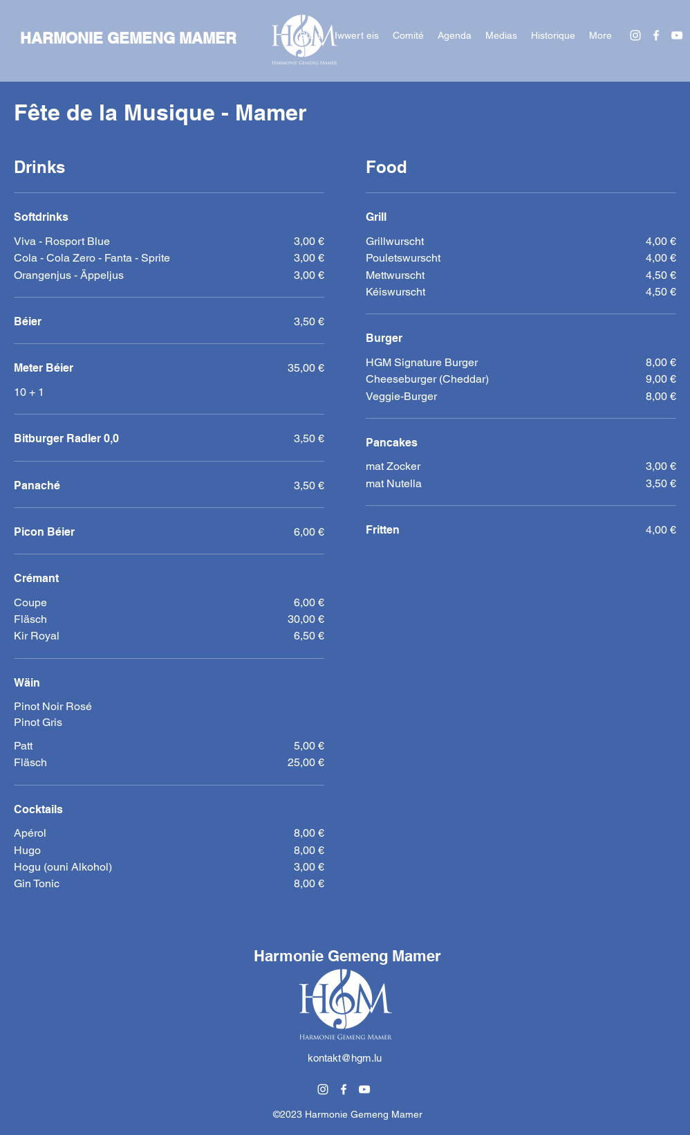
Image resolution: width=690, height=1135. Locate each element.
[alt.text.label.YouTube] (677, 35)
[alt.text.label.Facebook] (656, 35)
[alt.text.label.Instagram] (635, 35)
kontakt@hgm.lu (345, 1058)
